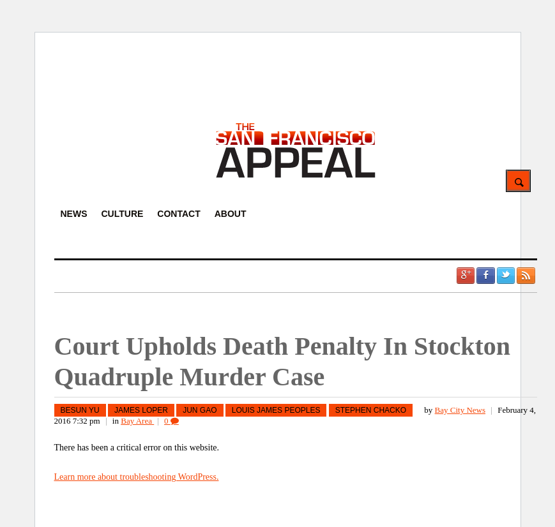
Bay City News (460, 410)
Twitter (506, 275)
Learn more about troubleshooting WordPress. (136, 477)
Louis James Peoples (276, 410)
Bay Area (137, 421)
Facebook (485, 275)
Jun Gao (200, 410)
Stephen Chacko (370, 410)
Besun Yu (80, 410)
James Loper (141, 410)
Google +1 (466, 275)
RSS (526, 275)
